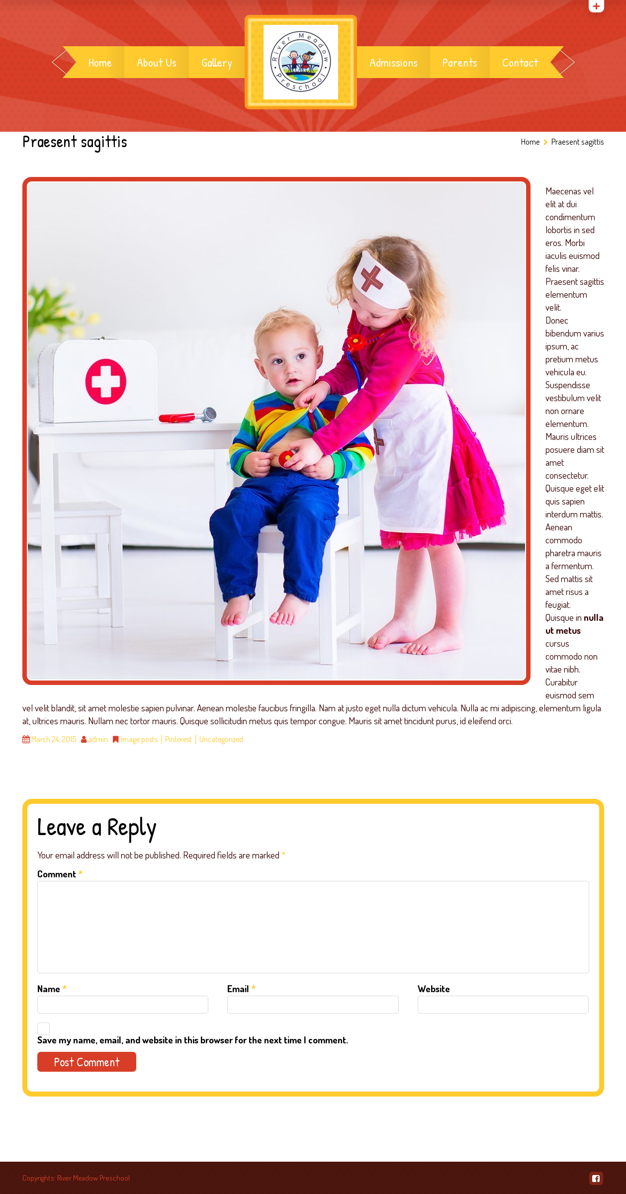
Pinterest (178, 739)
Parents (460, 62)
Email (241, 988)
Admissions (393, 62)
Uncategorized (221, 739)
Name (52, 988)
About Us (156, 62)
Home (100, 62)
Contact (520, 62)
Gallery (217, 62)
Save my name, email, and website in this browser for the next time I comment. (192, 1039)
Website (434, 988)
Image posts (139, 739)
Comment (60, 873)
